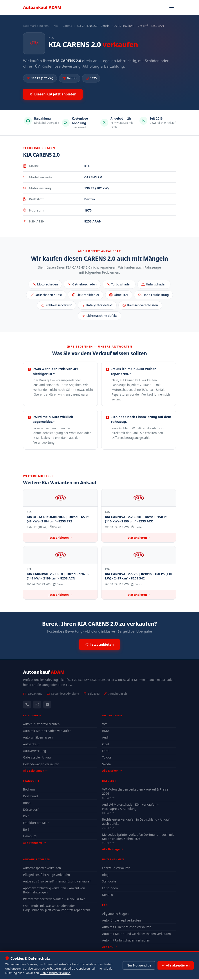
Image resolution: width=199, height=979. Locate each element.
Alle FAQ (109, 947)
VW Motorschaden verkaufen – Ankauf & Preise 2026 (135, 791)
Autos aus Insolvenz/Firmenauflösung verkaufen (57, 881)
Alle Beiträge (112, 849)
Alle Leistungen (35, 771)
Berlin (27, 829)
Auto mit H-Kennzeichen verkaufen (126, 927)
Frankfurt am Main (36, 823)
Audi (105, 737)
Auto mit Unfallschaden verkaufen (126, 940)
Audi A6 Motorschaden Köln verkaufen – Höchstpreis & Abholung (130, 806)
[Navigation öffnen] (171, 7)
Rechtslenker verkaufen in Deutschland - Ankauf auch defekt (136, 821)
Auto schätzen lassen (38, 737)
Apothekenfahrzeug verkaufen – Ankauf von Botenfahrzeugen (54, 890)
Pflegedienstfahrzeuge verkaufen (46, 875)
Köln (26, 816)
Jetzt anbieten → (60, 538)
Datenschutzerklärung (55, 973)
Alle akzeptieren (176, 965)
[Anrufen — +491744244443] (27, 704)
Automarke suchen (36, 26)
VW (104, 724)
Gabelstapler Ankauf (37, 757)
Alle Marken (112, 771)
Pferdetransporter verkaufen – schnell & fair (54, 899)
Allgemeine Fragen (115, 913)
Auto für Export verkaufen (41, 724)
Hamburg (29, 836)
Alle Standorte (34, 843)
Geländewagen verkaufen (41, 764)
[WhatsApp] (37, 704)
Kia (56, 26)
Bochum (29, 789)
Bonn (27, 803)
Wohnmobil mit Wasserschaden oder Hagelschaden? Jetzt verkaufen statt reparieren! (56, 908)
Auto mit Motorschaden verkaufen (47, 731)
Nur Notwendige (139, 965)
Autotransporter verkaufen (42, 868)
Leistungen (110, 888)
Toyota (107, 757)
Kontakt (107, 895)
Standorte (109, 881)
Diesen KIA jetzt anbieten (52, 94)
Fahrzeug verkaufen (116, 868)
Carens (67, 26)
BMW (106, 731)
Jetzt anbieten (99, 644)
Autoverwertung (34, 751)
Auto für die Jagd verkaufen (121, 920)
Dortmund (30, 796)
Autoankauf (42, 7)
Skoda (106, 764)
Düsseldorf (30, 809)
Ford (105, 751)
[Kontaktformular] (47, 704)
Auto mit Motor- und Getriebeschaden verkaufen (136, 934)
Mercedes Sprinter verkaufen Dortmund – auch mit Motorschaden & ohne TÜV (138, 836)
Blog (105, 875)
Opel (105, 744)
